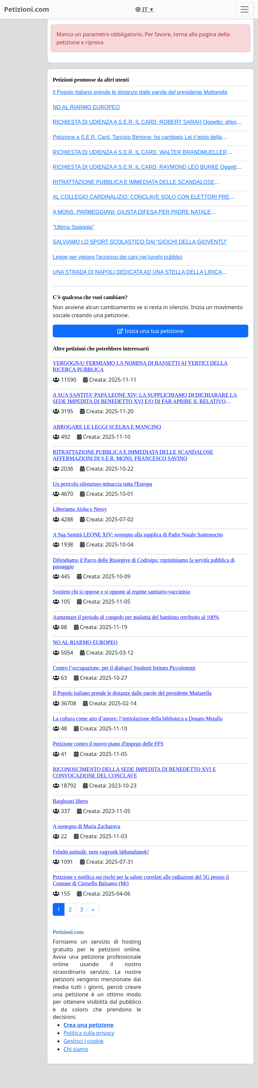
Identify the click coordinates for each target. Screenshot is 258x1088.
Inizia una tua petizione (150, 331)
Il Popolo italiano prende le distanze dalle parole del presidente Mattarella (140, 92)
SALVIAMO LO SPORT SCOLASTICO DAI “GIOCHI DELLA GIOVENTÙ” (140, 242)
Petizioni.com (26, 9)
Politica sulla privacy (88, 1033)
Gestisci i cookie (83, 1041)
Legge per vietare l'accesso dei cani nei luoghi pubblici (117, 257)
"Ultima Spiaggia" (73, 227)
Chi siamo (75, 1049)
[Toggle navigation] (244, 9)
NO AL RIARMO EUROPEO (86, 107)
